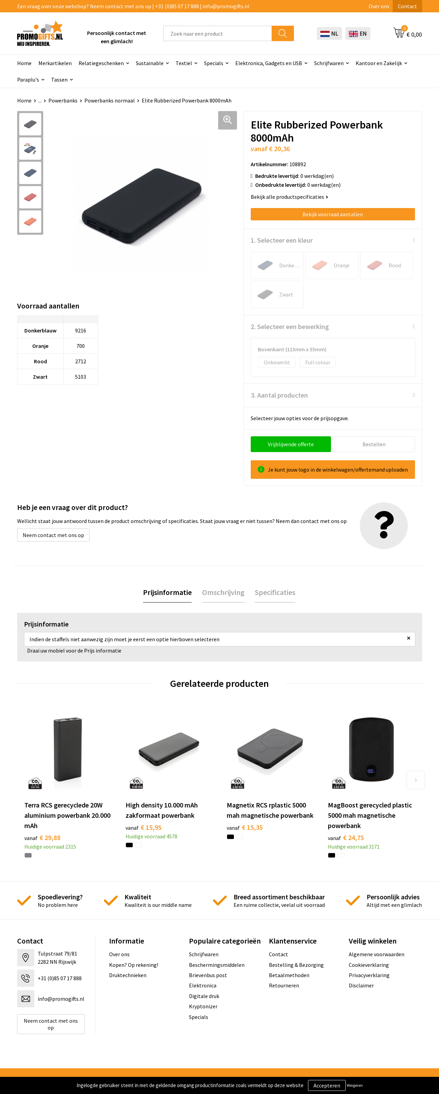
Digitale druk (204, 996)
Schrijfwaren (329, 63)
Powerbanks (63, 100)
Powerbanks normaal (109, 100)
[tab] (167, 592)
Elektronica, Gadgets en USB (268, 63)
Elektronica (202, 985)
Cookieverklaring (369, 964)
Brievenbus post (208, 975)
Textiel (184, 63)
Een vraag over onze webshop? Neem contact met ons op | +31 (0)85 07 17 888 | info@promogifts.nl (133, 6)
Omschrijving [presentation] (223, 592)
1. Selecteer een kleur (282, 240)
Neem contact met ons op (53, 535)
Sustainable (150, 63)
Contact (407, 6)
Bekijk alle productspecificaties (289, 196)
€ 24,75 (346, 837)
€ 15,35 (245, 827)
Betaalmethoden (289, 975)
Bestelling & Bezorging (296, 964)
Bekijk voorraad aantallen (332, 214)
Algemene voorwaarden (376, 954)
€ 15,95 (144, 827)
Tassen (59, 79)
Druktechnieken (127, 975)
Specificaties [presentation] (275, 592)
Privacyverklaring (369, 975)
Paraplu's (28, 79)
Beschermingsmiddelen (217, 964)
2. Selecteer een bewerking (290, 326)
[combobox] (217, 33)
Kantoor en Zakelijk (379, 63)
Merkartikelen (55, 63)
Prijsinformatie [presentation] (167, 592)
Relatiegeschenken (101, 63)
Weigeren (355, 1085)
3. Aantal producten (279, 395)
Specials (213, 63)
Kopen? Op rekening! (133, 964)
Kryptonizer (203, 1006)
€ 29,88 (42, 837)
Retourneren (284, 985)
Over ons (379, 6)
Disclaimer (361, 985)
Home (24, 63)
